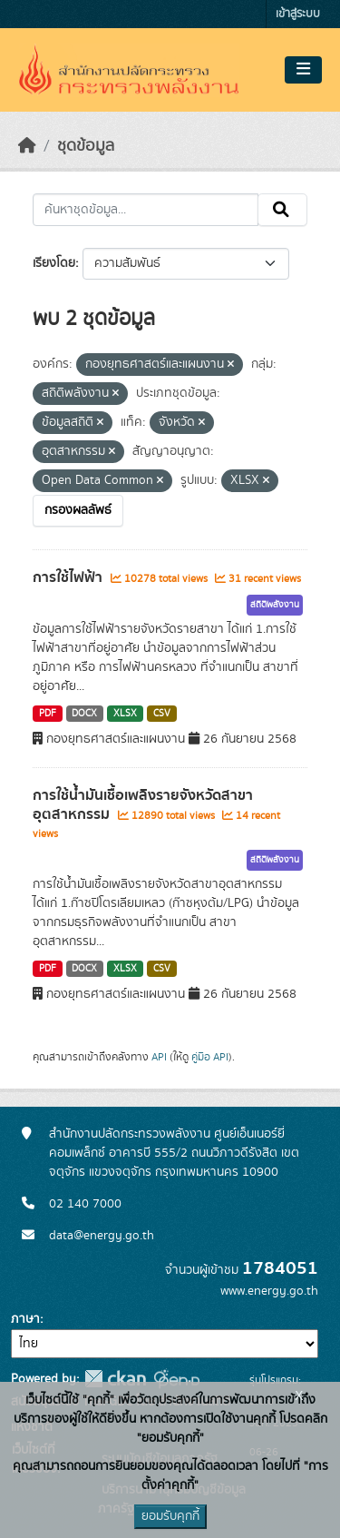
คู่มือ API (209, 1057)
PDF (47, 713)
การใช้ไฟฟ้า (69, 577)
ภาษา (25, 1319)
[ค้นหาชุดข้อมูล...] (145, 209)
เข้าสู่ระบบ (298, 14)
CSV (161, 713)
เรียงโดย (54, 263)
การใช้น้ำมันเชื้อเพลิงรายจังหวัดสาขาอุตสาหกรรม (143, 805)
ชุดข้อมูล (85, 146)
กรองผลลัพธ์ (78, 510)
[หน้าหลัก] (27, 146)
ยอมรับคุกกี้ (170, 1516)
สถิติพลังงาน (274, 604)
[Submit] (282, 209)
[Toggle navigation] (303, 70)
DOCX (84, 713)
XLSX (125, 713)
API (159, 1057)
